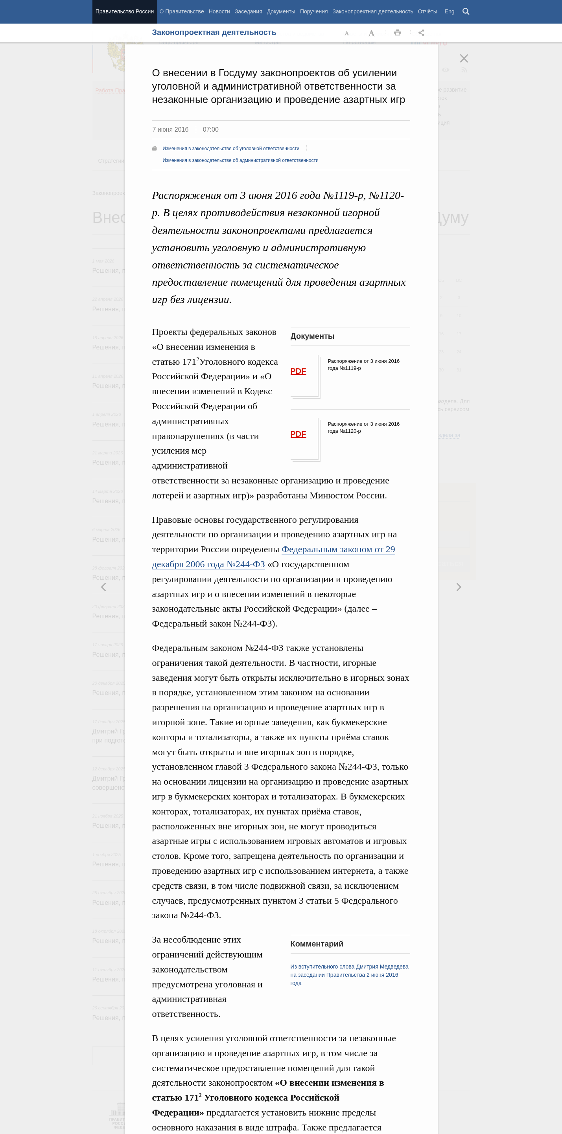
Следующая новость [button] (104, 587)
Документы (281, 11)
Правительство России (125, 11)
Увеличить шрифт (372, 33)
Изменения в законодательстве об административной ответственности (241, 160)
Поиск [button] (466, 12)
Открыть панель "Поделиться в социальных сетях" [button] (422, 33)
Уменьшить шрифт (347, 33)
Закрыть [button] (469, 63)
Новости (219, 11)
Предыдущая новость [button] (458, 587)
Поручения (314, 11)
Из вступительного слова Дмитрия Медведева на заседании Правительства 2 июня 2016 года (350, 974)
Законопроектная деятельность (373, 11)
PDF (298, 371)
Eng (450, 11)
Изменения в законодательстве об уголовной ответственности (231, 148)
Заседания (248, 11)
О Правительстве (182, 11)
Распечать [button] (397, 33)
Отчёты (427, 11)
